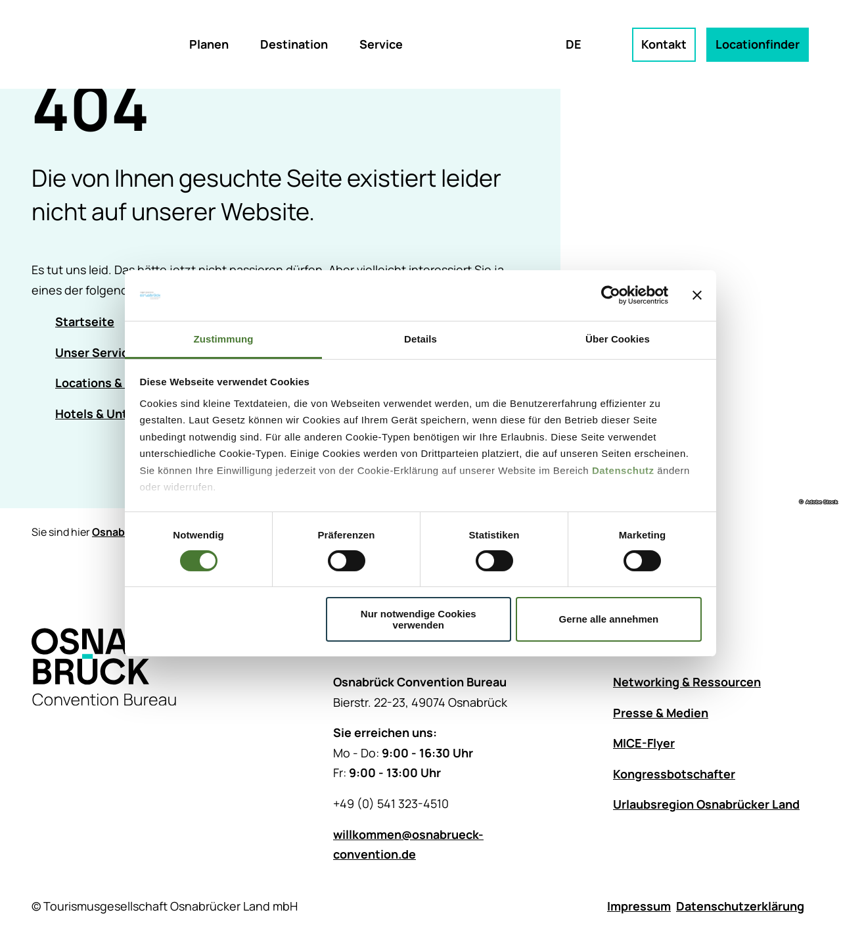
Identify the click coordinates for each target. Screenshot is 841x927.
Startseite (84, 321)
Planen (209, 44)
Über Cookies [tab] (617, 339)
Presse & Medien (660, 713)
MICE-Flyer (644, 743)
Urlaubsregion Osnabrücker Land (706, 805)
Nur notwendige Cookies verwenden (418, 619)
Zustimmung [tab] (224, 339)
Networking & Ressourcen (687, 682)
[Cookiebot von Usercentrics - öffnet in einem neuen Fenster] (610, 295)
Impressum (639, 906)
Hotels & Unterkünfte (116, 413)
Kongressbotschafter (674, 774)
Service (381, 44)
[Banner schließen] (697, 295)
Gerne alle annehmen (609, 619)
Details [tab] (420, 339)
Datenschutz (623, 470)
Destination (294, 44)
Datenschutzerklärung (740, 906)
